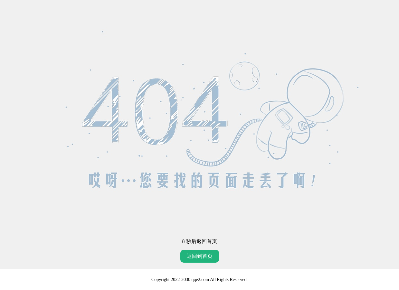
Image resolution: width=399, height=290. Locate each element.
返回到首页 (200, 256)
